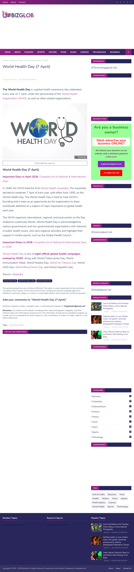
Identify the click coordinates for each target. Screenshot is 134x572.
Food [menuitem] (63, 52)
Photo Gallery (98, 502)
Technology (111, 437)
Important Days (16, 60)
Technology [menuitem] (99, 52)
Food (122, 494)
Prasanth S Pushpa (10, 80)
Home (5, 2)
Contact (22, 2)
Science (112, 502)
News (111, 427)
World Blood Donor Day (29, 267)
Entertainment (111, 406)
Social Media (98, 506)
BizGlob (106, 312)
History (105, 498)
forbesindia (82, 157)
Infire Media (58, 568)
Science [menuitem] (84, 52)
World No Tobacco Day (63, 262)
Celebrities (111, 401)
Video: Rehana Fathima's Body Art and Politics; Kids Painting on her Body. (116, 334)
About (13, 2)
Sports (111, 432)
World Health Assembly (54, 188)
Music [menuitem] (73, 52)
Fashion (111, 411)
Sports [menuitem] (41, 52)
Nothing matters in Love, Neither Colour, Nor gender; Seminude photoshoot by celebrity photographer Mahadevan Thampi (116, 320)
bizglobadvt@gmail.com (111, 164)
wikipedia (17, 274)
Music (111, 421)
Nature (124, 498)
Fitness (111, 416)
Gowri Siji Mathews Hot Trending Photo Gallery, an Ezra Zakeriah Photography (115, 306)
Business (111, 396)
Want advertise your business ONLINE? (111, 142)
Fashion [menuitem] (28, 52)
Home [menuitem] (7, 52)
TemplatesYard (80, 568)
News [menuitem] (17, 52)
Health (95, 498)
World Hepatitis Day (44, 281)
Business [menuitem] (115, 52)
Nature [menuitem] (53, 52)
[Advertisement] (86, 26)
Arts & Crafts (98, 494)
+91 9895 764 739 (111, 173)
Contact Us (127, 568)
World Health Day (13, 254)
